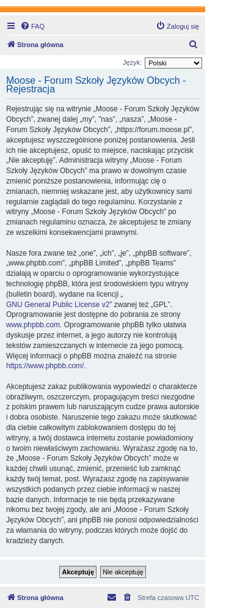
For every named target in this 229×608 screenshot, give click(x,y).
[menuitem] (32, 26)
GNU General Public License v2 (57, 304)
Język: (132, 62)
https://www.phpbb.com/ (45, 365)
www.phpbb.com (33, 325)
